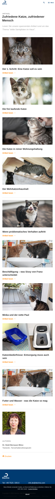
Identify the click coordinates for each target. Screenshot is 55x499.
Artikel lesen (7, 73)
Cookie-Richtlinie (32, 489)
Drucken (6, 456)
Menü (51, 3)
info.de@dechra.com (36, 483)
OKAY (27, 494)
